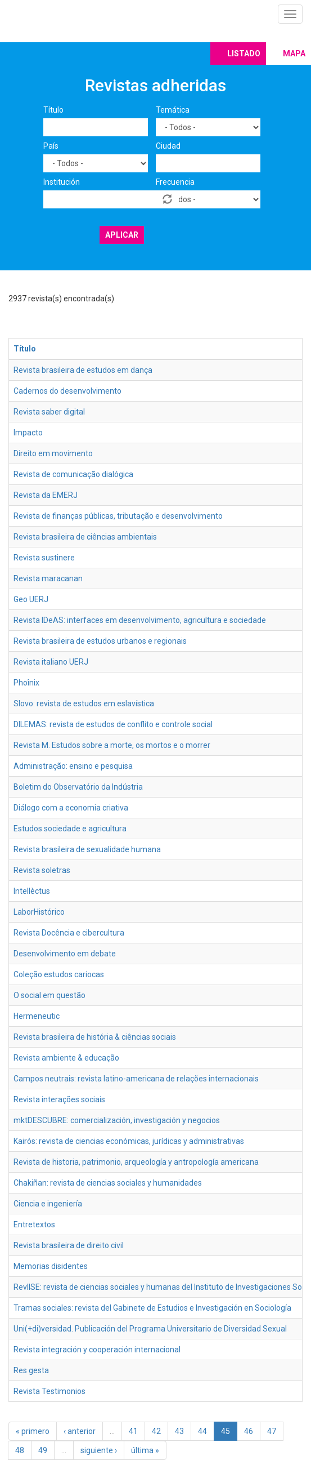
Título (53, 109)
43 (179, 1431)
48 (19, 1450)
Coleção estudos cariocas (58, 974)
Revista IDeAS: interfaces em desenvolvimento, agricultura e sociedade (139, 620)
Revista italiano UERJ (50, 661)
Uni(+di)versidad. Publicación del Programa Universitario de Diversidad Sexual (150, 1328)
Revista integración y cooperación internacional (97, 1349)
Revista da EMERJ (45, 495)
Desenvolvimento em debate (64, 953)
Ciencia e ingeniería (47, 1203)
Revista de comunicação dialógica (73, 474)
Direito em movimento (53, 453)
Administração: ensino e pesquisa (73, 766)
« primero (32, 1431)
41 (133, 1431)
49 (42, 1450)
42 (156, 1431)
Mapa (294, 53)
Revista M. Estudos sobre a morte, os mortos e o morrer (111, 745)
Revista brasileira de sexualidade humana (87, 849)
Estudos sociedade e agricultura (70, 828)
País (50, 145)
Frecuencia (175, 181)
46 (248, 1431)
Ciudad (168, 145)
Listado (243, 53)
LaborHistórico (39, 911)
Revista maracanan (48, 578)
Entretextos (34, 1224)
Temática (173, 109)
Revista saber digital (49, 411)
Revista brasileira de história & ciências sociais (94, 1036)
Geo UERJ (30, 599)
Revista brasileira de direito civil (68, 1245)
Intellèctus (31, 891)
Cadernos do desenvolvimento (67, 390)
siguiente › (98, 1450)
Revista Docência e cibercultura (68, 932)
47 (271, 1431)
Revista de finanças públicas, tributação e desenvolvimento (118, 515)
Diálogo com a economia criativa (70, 807)
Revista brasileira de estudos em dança (82, 370)
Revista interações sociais (59, 1099)
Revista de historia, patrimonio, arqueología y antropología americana (136, 1161)
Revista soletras (41, 870)
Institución (61, 181)
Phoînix (26, 682)
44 (202, 1431)
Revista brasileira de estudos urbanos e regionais (100, 640)
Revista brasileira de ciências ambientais (85, 536)
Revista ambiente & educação (66, 1057)
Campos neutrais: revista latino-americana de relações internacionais (136, 1078)
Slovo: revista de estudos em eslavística (83, 703)
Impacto (28, 432)
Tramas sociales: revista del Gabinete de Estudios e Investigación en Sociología (152, 1307)
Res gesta (31, 1370)
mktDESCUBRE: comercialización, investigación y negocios (116, 1120)
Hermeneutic (36, 1016)
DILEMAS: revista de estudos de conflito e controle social (113, 724)
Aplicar (121, 234)
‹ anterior (80, 1431)
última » (145, 1450)
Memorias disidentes (50, 1266)
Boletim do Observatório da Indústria (78, 786)
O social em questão (49, 995)
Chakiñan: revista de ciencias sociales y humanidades (107, 1182)
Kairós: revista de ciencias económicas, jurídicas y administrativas (128, 1141)
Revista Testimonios (49, 1391)
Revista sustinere (44, 557)
